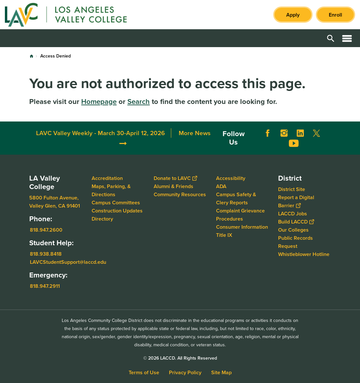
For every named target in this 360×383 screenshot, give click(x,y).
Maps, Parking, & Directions (111, 190)
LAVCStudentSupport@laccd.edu (68, 262)
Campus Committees (116, 202)
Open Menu (347, 38)
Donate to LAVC (175, 178)
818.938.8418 (46, 254)
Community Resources (180, 194)
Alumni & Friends (173, 186)
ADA (221, 186)
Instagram (284, 133)
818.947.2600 (46, 230)
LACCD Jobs (292, 213)
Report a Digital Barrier (296, 201)
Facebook (268, 133)
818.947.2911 (45, 286)
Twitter (316, 133)
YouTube (294, 143)
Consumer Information (242, 227)
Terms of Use (144, 372)
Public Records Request (295, 242)
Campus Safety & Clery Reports (236, 198)
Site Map (221, 372)
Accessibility (230, 178)
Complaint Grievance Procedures (240, 215)
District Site (291, 189)
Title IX (224, 235)
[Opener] (353, 137)
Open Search (331, 38)
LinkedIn (300, 133)
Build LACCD (296, 221)
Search (138, 101)
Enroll (335, 15)
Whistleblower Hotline (303, 254)
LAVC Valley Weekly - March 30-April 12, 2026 (100, 133)
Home (31, 56)
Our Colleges (293, 230)
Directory (102, 219)
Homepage (99, 101)
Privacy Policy (185, 372)
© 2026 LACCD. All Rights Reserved (180, 358)
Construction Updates (117, 210)
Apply (293, 15)
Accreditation (107, 178)
